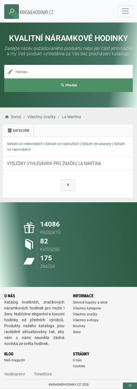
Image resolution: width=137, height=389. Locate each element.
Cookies (79, 366)
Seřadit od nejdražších (62, 144)
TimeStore (43, 374)
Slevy (77, 332)
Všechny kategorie (87, 308)
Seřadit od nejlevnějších (25, 144)
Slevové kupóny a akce (90, 302)
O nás (77, 360)
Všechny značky (85, 314)
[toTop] (130, 386)
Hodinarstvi (15, 374)
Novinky (79, 326)
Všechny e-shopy (86, 320)
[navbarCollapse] (125, 11)
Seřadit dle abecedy (97, 144)
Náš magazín (14, 360)
